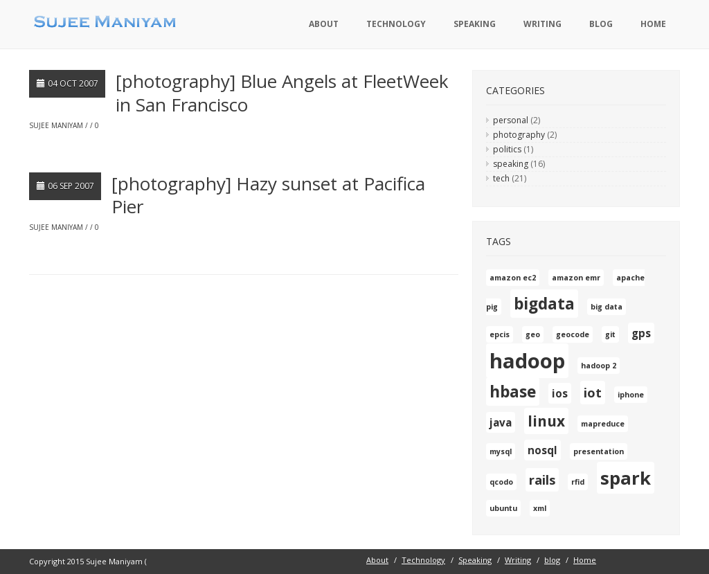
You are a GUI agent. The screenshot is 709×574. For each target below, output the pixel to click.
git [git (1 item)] (610, 334)
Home (653, 24)
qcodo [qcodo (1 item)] (501, 482)
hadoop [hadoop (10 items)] (527, 361)
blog (601, 24)
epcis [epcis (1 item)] (500, 334)
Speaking (475, 24)
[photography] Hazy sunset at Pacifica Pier (268, 195)
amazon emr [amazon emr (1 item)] (576, 277)
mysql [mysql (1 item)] (501, 451)
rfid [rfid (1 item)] (577, 482)
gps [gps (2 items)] (641, 333)
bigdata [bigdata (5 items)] (544, 303)
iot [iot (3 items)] (593, 392)
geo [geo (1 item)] (533, 334)
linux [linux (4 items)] (546, 421)
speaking (510, 164)
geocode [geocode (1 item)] (572, 334)
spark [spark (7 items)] (625, 477)
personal (510, 120)
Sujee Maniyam (56, 125)
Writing (542, 24)
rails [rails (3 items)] (542, 480)
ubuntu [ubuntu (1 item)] (503, 508)
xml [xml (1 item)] (539, 508)
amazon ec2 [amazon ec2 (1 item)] (513, 277)
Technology (396, 24)
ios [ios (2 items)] (560, 393)
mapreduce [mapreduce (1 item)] (603, 424)
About (324, 24)
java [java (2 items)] (501, 422)
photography (519, 135)
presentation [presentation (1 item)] (598, 451)
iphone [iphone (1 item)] (631, 395)
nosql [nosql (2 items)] (542, 450)
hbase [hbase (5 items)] (513, 391)
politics (507, 149)
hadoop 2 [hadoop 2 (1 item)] (598, 365)
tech (501, 178)
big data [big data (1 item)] (606, 307)
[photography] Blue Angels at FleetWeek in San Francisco (282, 93)
